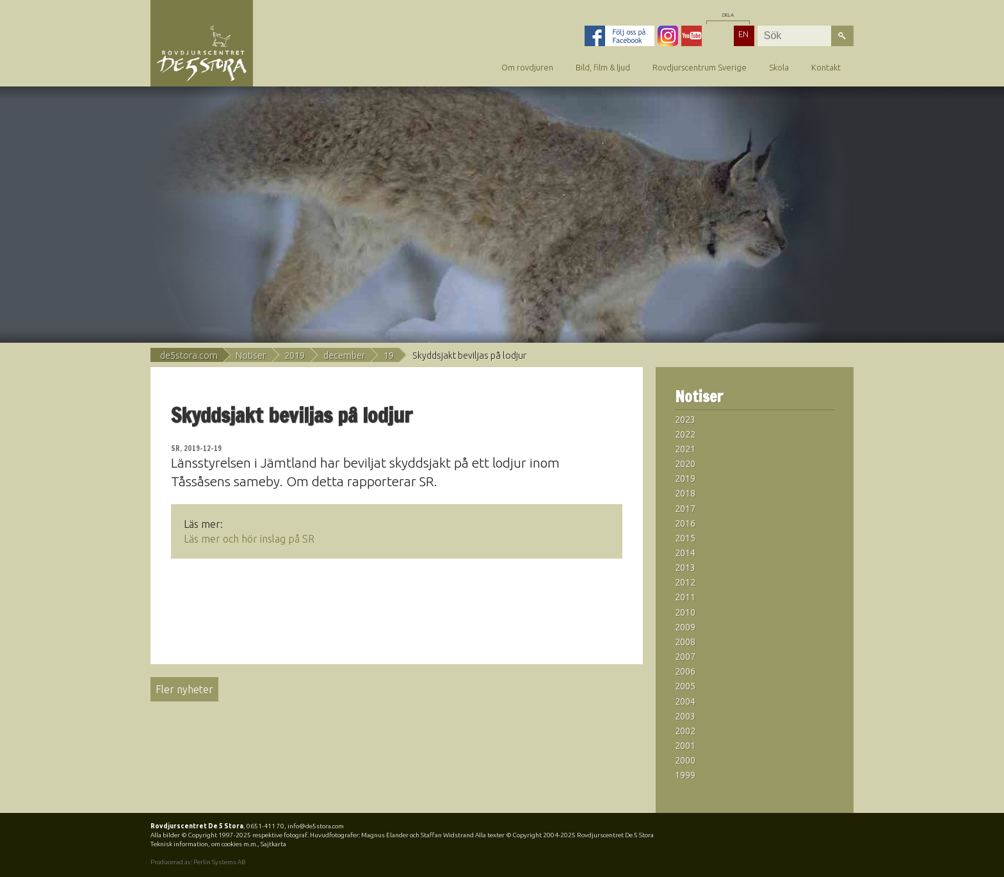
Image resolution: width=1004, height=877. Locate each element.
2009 (685, 627)
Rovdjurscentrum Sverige (699, 67)
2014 (685, 553)
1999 (685, 775)
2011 (685, 597)
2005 (685, 686)
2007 (685, 657)
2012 (685, 582)
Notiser (251, 355)
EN (743, 33)
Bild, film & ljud (603, 67)
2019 (294, 355)
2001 (685, 746)
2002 (685, 731)
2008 (685, 642)
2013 (685, 567)
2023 (685, 419)
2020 (685, 464)
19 (389, 355)
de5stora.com (189, 355)
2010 (685, 612)
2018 (685, 493)
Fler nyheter (184, 689)
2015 (685, 538)
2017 (685, 509)
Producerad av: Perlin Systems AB (197, 861)
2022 (685, 434)
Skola (779, 67)
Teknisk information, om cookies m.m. (203, 844)
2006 (685, 671)
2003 (685, 716)
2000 (685, 760)
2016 (685, 523)
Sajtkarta (273, 844)
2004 (685, 701)
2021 (685, 449)
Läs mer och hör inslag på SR (249, 539)
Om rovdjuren (527, 67)
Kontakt (826, 67)
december (344, 355)
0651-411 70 (265, 826)
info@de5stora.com (315, 826)
